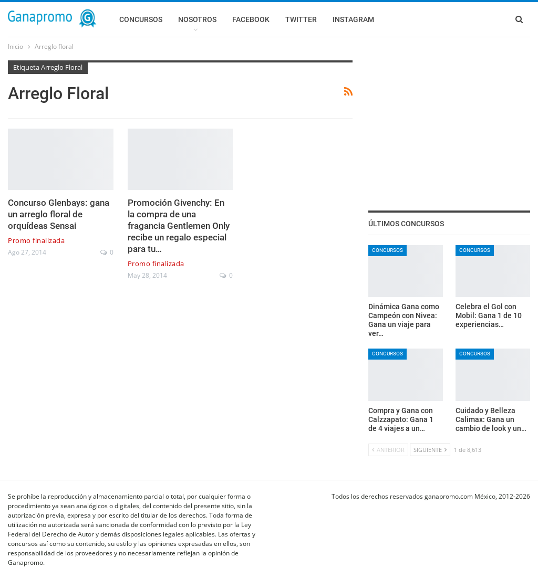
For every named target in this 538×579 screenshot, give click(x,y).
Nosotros (197, 19)
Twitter (301, 19)
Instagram (353, 19)
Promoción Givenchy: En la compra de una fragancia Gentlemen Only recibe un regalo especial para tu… (179, 225)
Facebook (251, 19)
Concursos (140, 19)
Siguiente (430, 450)
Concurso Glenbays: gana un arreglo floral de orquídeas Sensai (58, 214)
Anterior (388, 450)
